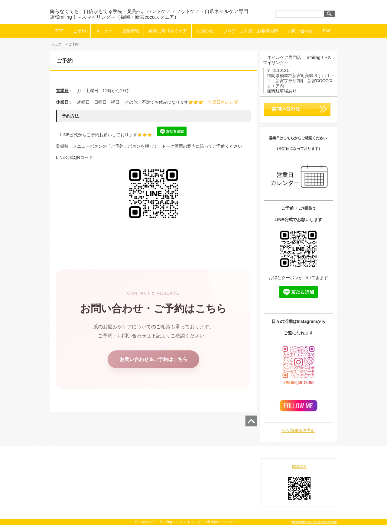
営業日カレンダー (225, 102)
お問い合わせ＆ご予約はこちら (153, 359)
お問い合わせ (300, 30)
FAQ (327, 30)
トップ (56, 44)
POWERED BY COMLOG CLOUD (314, 522)
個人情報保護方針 (298, 430)
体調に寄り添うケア (168, 30)
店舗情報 (130, 30)
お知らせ (205, 30)
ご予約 (79, 30)
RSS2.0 (299, 466)
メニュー (104, 30)
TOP (59, 30)
